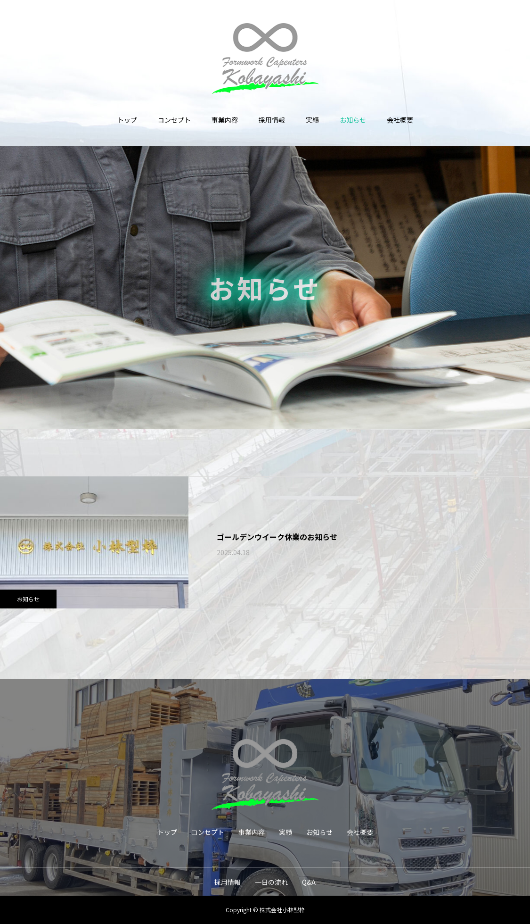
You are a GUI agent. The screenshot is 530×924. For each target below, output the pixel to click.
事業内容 (225, 120)
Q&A (309, 882)
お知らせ (353, 120)
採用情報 (272, 120)
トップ (127, 120)
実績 (312, 120)
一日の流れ (271, 882)
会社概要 (400, 120)
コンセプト (174, 120)
